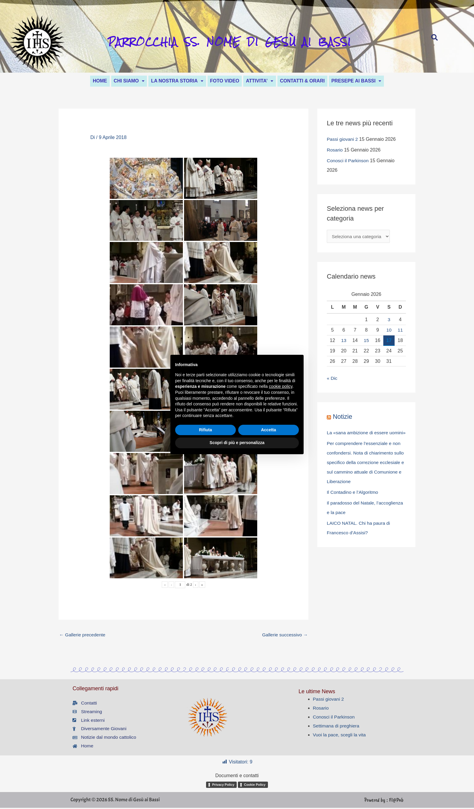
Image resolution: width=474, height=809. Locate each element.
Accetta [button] (268, 429)
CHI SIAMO (120, 80)
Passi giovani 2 (343, 140)
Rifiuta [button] (205, 429)
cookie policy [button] (280, 386)
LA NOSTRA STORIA (173, 80)
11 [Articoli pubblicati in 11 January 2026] (400, 330)
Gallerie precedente (83, 635)
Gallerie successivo (284, 635)
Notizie (343, 417)
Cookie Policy (254, 787)
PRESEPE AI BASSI (369, 80)
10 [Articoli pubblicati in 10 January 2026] (389, 330)
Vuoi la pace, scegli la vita (340, 736)
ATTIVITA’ (264, 80)
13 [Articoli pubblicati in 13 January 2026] (343, 341)
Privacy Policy (223, 787)
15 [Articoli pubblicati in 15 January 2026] (366, 341)
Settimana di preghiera (337, 727)
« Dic (332, 379)
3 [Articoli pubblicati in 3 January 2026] (389, 320)
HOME (87, 80)
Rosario (335, 150)
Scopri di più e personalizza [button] (237, 442)
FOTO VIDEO (224, 80)
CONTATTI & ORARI (311, 80)
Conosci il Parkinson (348, 161)
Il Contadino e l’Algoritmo (353, 502)
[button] (120, 81)
